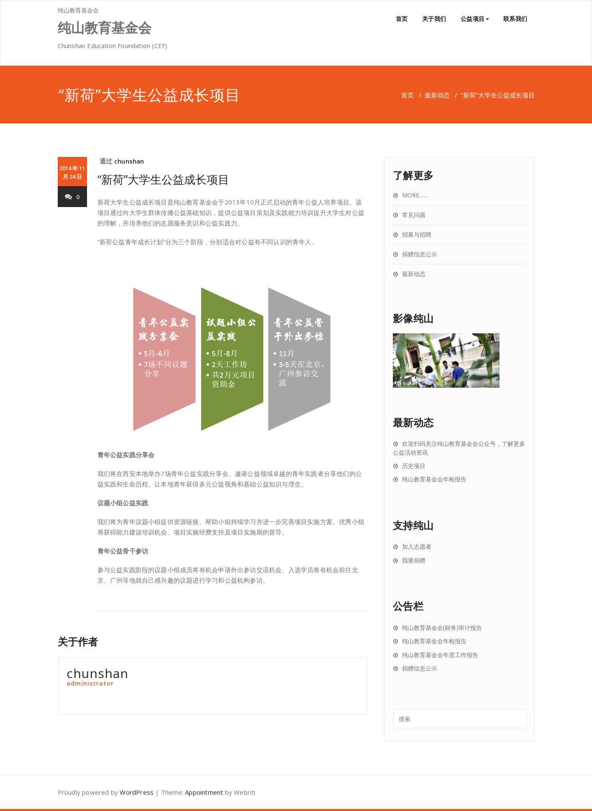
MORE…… (415, 195)
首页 (402, 19)
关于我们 (434, 19)
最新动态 (437, 95)
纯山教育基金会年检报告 (434, 479)
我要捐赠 (413, 560)
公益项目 (475, 19)
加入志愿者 (416, 546)
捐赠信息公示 (419, 254)
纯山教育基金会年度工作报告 (440, 655)
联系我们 (515, 19)
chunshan (129, 161)
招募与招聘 (416, 234)
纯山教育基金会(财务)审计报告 (442, 627)
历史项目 (413, 466)
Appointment (204, 792)
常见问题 (413, 215)
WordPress (137, 792)
